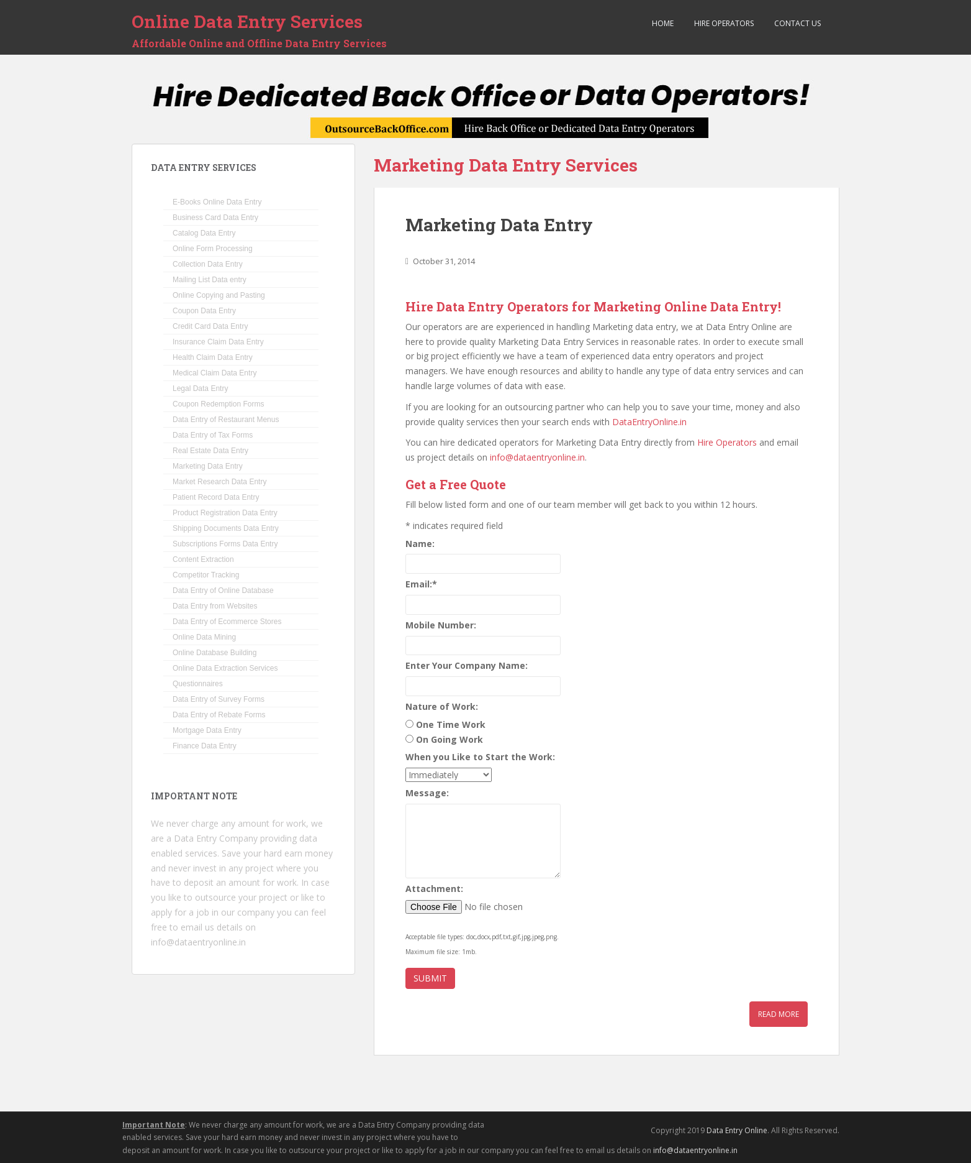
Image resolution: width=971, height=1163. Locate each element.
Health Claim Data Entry (213, 357)
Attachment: (434, 888)
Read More (778, 1014)
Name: (420, 543)
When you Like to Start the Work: (480, 757)
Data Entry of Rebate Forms (219, 714)
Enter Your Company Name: (466, 665)
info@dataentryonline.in (537, 457)
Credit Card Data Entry (210, 326)
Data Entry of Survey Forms (218, 699)
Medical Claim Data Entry (214, 373)
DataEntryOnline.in (649, 422)
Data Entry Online (737, 1130)
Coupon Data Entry (204, 310)
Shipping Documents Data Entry (226, 528)
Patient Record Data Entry (216, 497)
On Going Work (449, 739)
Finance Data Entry (205, 746)
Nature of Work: (441, 706)
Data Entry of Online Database (223, 590)
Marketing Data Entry (499, 224)
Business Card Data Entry (215, 217)
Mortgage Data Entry (207, 730)
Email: (421, 584)
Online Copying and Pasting (219, 295)
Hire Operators (723, 23)
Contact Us (796, 23)
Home (662, 23)
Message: (427, 793)
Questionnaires (198, 683)
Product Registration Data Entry (225, 512)
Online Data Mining (204, 637)
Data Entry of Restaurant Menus (226, 419)
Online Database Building (214, 652)
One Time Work (451, 724)
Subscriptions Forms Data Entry (225, 544)
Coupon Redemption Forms (218, 404)
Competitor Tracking (206, 575)
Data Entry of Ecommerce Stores (227, 621)
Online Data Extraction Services (225, 668)
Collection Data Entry (208, 264)
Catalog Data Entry (204, 233)
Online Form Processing (213, 248)
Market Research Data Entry (219, 481)
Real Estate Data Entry (210, 450)
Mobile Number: (440, 625)
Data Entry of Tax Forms (213, 435)
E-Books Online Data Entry (217, 202)
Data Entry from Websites (215, 606)
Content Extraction (203, 559)
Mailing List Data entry (209, 279)
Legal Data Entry (200, 388)
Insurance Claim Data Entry (218, 342)
